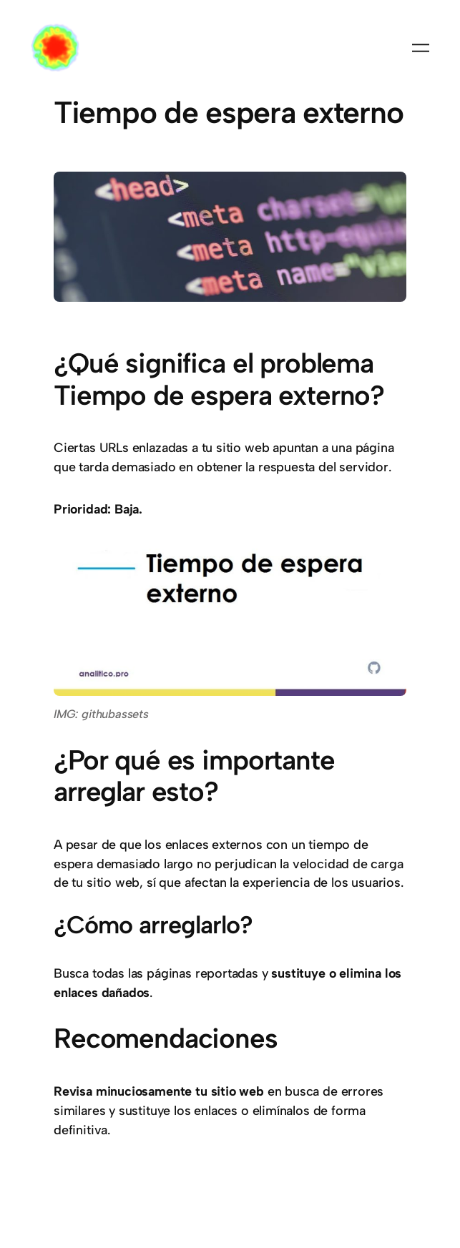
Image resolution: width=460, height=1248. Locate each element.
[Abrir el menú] (420, 47)
